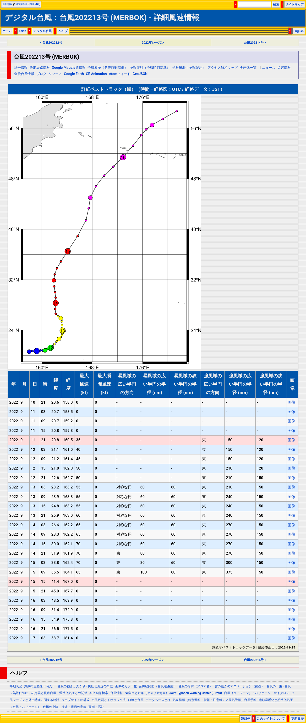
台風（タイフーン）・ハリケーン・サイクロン (256, 693)
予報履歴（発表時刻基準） (107, 68)
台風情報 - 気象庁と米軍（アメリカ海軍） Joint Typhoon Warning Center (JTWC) (166, 693)
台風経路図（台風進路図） (157, 686)
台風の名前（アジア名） (195, 686)
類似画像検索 (98, 693)
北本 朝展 (7, 4)
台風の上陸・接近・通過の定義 (64, 707)
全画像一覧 (248, 68)
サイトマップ (294, 4)
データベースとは (158, 700)
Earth (22, 31)
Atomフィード (120, 74)
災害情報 (284, 68)
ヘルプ (63, 31)
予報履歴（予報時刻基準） (150, 68)
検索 (276, 4)
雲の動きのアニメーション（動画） (239, 686)
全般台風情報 (24, 74)
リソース (55, 74)
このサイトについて (271, 718)
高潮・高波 (96, 707)
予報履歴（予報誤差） (189, 68)
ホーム (7, 31)
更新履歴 (297, 718)
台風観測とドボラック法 (109, 700)
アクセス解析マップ (223, 68)
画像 (291, 402)
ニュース (268, 68)
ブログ (41, 74)
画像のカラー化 (126, 686)
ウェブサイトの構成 (75, 700)
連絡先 (245, 718)
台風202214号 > (255, 42)
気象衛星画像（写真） (39, 686)
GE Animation (96, 74)
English (299, 31)
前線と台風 (135, 700)
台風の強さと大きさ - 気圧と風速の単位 (85, 686)
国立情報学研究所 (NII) (28, 4)
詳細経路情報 (40, 68)
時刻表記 (16, 686)
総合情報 (20, 68)
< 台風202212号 (51, 42)
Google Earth (74, 74)
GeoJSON (140, 74)
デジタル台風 (42, 31)
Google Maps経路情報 (69, 68)
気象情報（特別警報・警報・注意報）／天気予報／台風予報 (215, 700)
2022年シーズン (153, 42)
